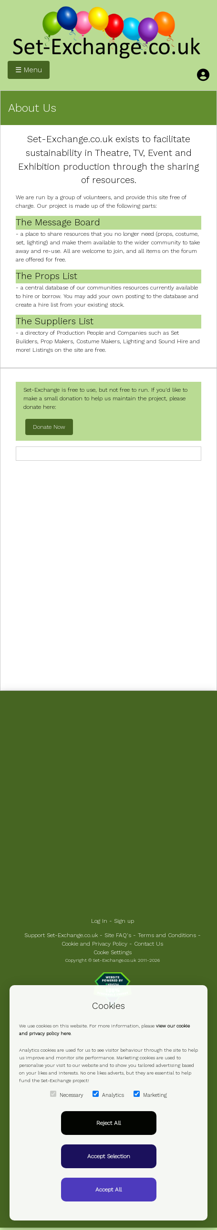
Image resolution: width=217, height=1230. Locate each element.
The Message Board (58, 222)
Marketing (150, 1094)
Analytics (108, 1094)
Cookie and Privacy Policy (94, 943)
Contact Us (148, 943)
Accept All (108, 1189)
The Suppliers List (54, 321)
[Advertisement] (108, 574)
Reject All (108, 1123)
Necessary (66, 1094)
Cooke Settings (112, 952)
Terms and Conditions (167, 935)
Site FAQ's (117, 935)
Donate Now (49, 427)
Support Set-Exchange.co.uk (61, 935)
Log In (99, 921)
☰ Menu (28, 70)
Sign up (124, 921)
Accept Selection (108, 1156)
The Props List (46, 276)
